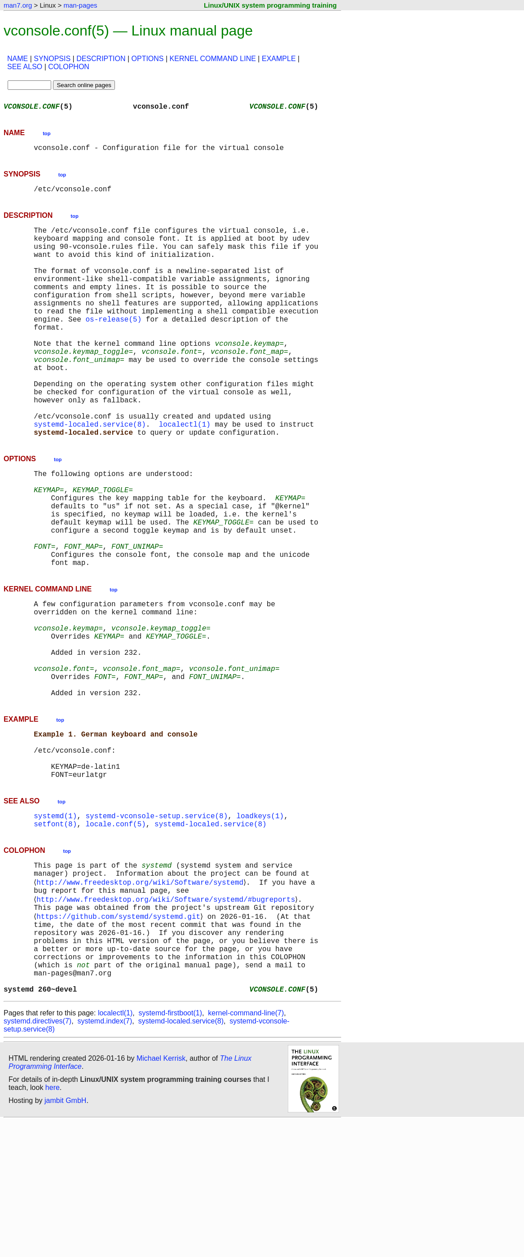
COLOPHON (68, 67)
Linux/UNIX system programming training (270, 5)
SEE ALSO (24, 67)
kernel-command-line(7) (246, 1148)
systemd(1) (55, 923)
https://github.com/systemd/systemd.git (120, 1036)
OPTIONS (148, 58)
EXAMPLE (279, 58)
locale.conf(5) (115, 933)
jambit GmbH (65, 1236)
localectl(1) (185, 474)
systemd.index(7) (105, 1156)
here (52, 1223)
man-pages (80, 5)
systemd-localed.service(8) (90, 474)
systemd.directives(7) (37, 1156)
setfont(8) (55, 933)
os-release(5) (113, 346)
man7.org (18, 5)
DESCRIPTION (100, 58)
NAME (17, 58)
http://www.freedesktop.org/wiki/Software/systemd (141, 996)
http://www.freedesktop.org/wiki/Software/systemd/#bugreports (167, 1016)
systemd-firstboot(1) (170, 1148)
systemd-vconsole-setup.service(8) (156, 923)
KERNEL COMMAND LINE (213, 58)
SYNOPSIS (52, 58)
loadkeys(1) (260, 923)
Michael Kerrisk (161, 1194)
